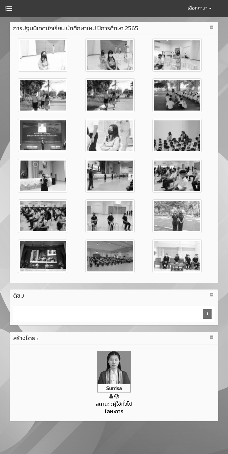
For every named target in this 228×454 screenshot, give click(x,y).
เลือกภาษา (200, 8)
